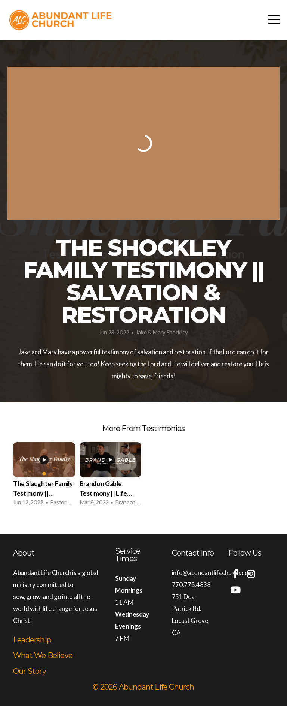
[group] (44, 476)
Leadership (32, 639)
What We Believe (42, 655)
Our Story (29, 671)
